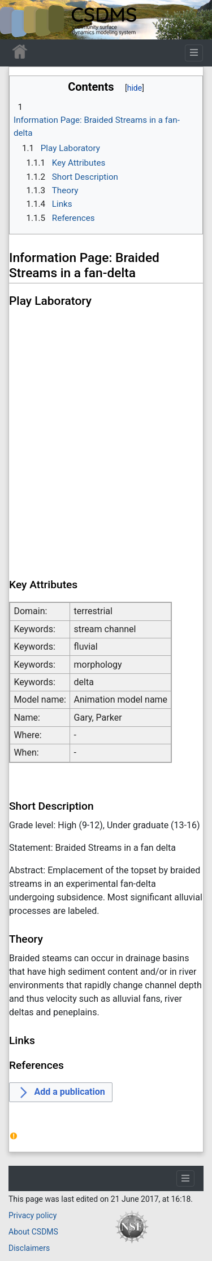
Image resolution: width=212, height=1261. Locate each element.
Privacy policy (32, 1215)
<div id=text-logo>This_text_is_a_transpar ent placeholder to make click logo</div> (18, 19)
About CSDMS (33, 1231)
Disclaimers (29, 1248)
